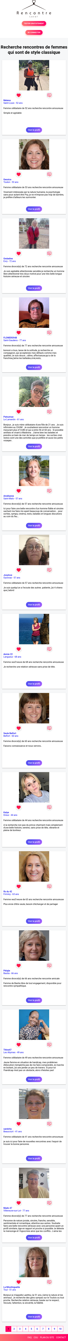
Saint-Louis (8, 103)
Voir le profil (34, 130)
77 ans (22, 340)
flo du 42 (7, 891)
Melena (7, 100)
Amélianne (8, 496)
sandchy (7, 1129)
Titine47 (7, 1049)
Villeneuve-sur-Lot (12, 1210)
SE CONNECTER (34, 32)
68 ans (18, 656)
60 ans (15, 736)
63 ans (15, 894)
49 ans (20, 1052)
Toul (5, 1289)
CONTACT (61, 1337)
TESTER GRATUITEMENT (34, 23)
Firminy (7, 894)
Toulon (6, 182)
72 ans (12, 261)
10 (60, 1329)
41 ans (18, 1131)
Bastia (6, 973)
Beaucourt (8, 1131)
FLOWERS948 (10, 337)
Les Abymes (9, 1052)
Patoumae (8, 417)
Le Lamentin (9, 419)
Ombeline (8, 258)
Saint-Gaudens (10, 340)
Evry (5, 261)
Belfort (6, 736)
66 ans (14, 973)
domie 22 (8, 654)
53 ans (15, 182)
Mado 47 (7, 1208)
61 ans (20, 419)
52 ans (19, 103)
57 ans (19, 498)
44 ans (14, 815)
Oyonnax (7, 577)
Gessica (7, 179)
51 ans (12, 1289)
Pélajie (6, 970)
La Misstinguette (11, 1287)
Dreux (6, 815)
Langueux (8, 656)
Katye (6, 812)
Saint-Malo (8, 498)
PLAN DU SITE (47, 1337)
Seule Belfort (9, 733)
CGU (36, 1337)
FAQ (30, 1337)
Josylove (7, 575)
